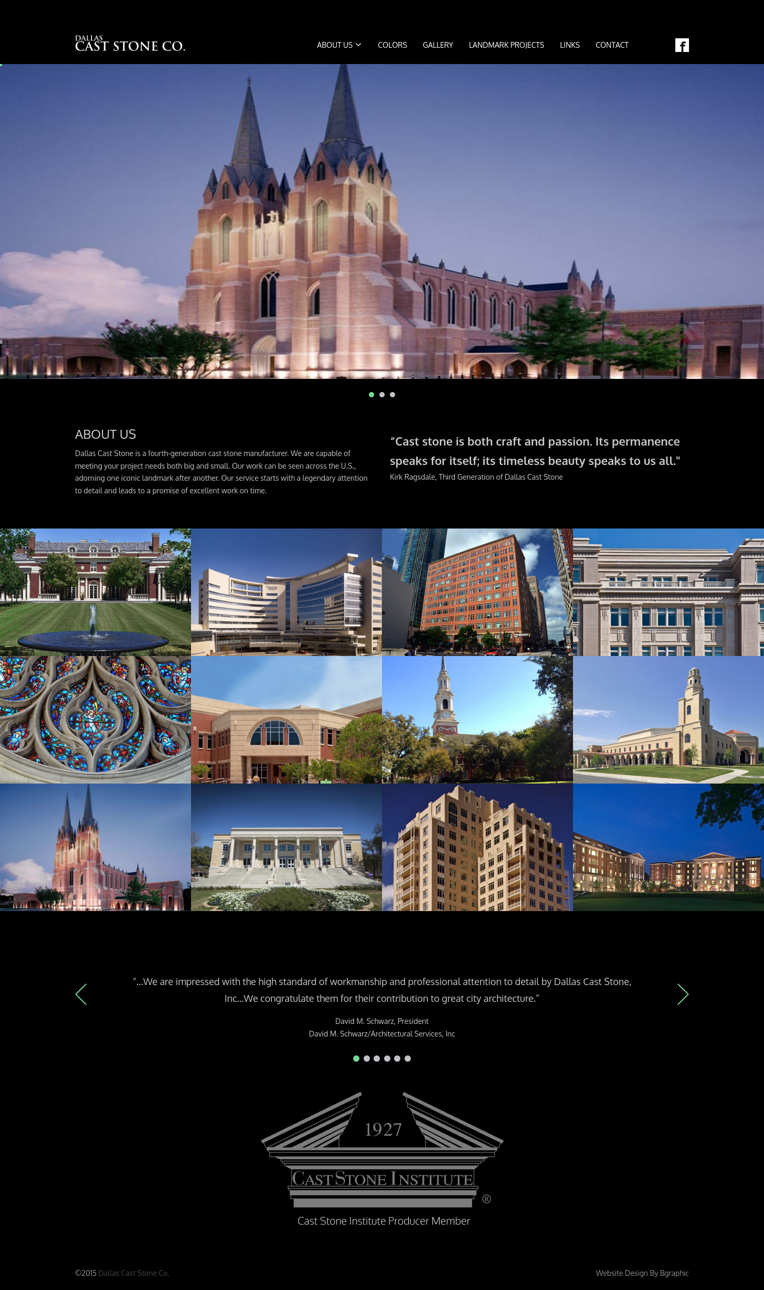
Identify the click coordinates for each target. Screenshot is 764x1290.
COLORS (392, 44)
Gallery (438, 44)
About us (339, 45)
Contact (612, 44)
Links (570, 44)
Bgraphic (674, 1272)
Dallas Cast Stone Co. (134, 1272)
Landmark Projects (506, 44)
